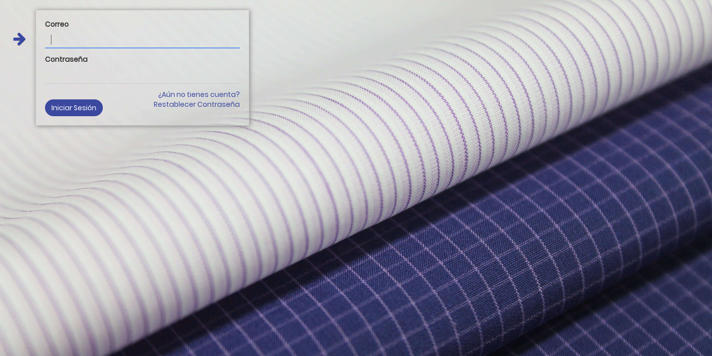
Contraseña (66, 59)
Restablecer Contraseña (197, 104)
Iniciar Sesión (73, 108)
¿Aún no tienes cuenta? (199, 94)
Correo (57, 24)
